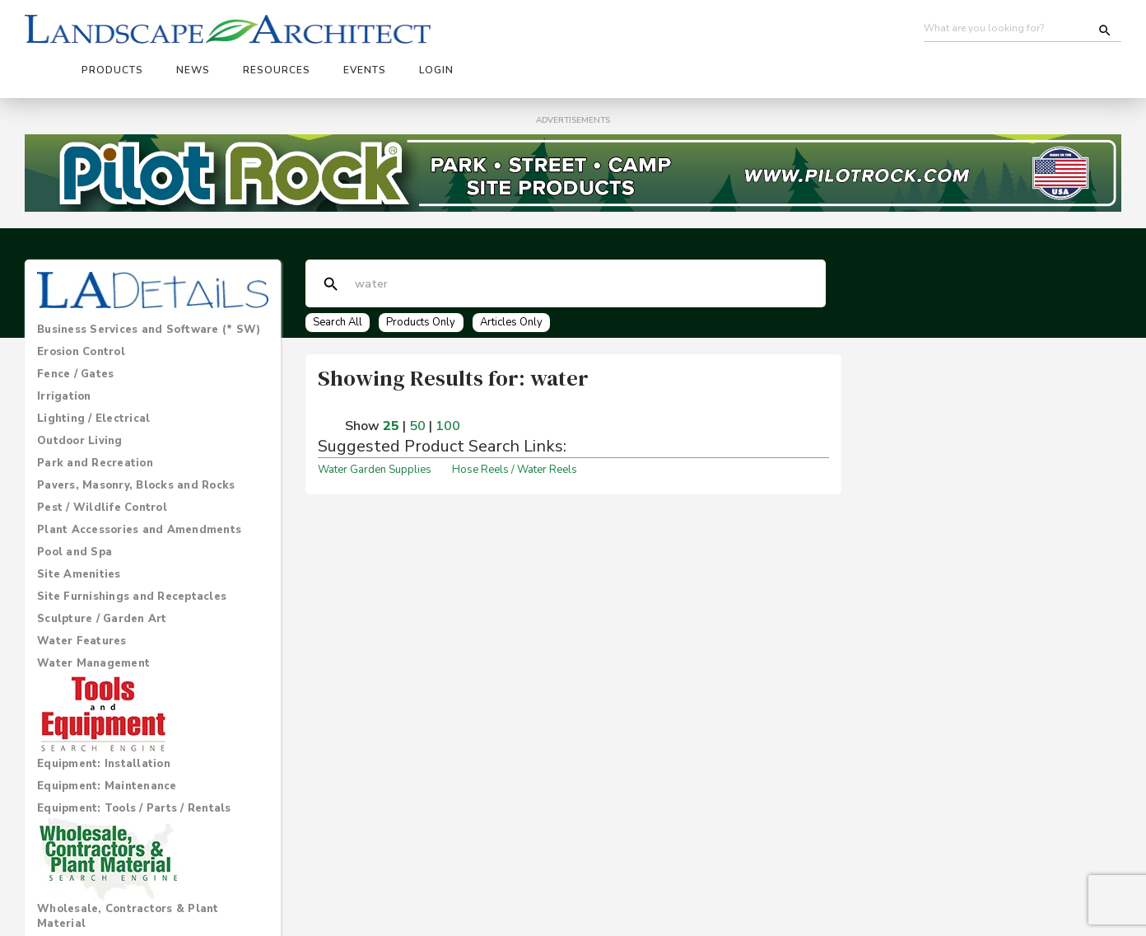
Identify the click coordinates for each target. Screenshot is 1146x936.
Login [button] (712, 30)
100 (448, 385)
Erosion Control (81, 309)
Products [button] (388, 30)
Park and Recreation (95, 421)
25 (391, 385)
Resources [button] (552, 30)
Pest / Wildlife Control (102, 465)
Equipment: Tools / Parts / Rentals (134, 766)
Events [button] (640, 30)
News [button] (469, 30)
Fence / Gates (75, 332)
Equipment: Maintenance (107, 744)
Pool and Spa (74, 510)
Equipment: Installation (103, 721)
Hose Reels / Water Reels (514, 428)
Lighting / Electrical (93, 376)
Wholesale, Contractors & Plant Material (128, 874)
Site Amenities (79, 532)
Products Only (425, 280)
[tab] (152, 287)
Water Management (93, 621)
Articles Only (519, 280)
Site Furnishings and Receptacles (131, 554)
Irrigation (64, 354)
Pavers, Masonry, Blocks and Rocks (136, 443)
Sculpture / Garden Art (102, 576)
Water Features (82, 599)
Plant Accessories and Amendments (139, 487)
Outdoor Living (80, 398)
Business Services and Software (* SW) (148, 287)
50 (417, 385)
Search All (338, 280)
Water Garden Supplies (374, 428)
